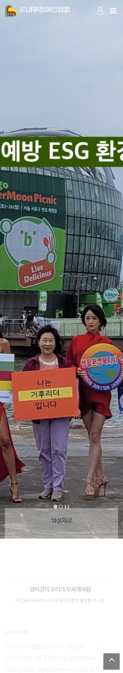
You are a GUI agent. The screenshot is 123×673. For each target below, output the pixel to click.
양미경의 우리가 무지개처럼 (60, 588)
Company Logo (38, 11)
